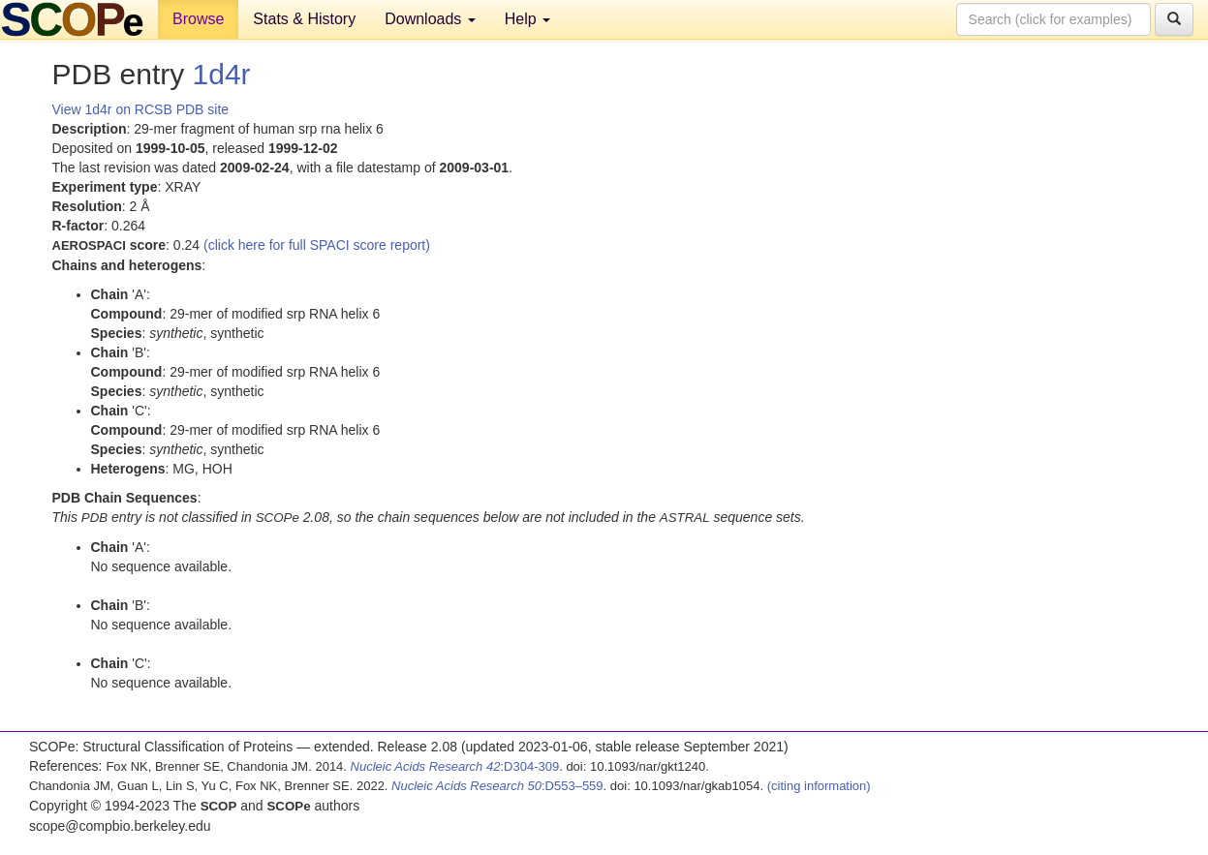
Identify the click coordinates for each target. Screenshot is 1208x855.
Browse (198, 19)
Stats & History (304, 19)
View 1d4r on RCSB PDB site (141, 109)
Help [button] (527, 19)
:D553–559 (497, 786)
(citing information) (819, 786)
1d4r (222, 74)
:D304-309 (455, 766)
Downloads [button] (430, 19)
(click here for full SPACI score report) (316, 245)
